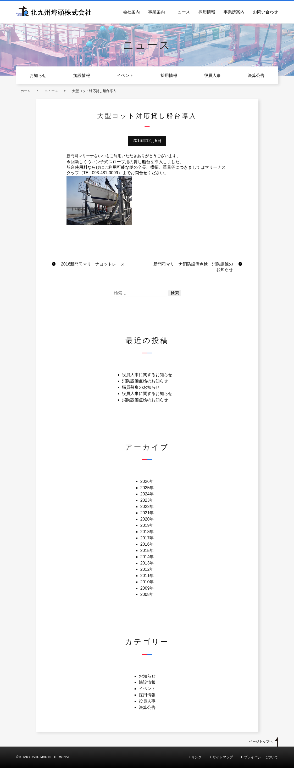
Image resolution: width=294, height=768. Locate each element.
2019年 (147, 525)
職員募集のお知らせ (141, 387)
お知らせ (38, 75)
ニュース (181, 12)
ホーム (25, 91)
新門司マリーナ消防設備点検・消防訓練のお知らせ (193, 267)
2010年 (147, 582)
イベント (125, 75)
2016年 (147, 544)
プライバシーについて (261, 757)
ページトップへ (261, 741)
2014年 (147, 557)
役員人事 (212, 75)
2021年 (147, 513)
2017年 (147, 538)
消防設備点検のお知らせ (145, 381)
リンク (196, 757)
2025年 (147, 487)
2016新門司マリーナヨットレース (93, 264)
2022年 (147, 506)
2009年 (147, 588)
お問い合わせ (265, 12)
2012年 (147, 569)
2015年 (147, 550)
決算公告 (256, 75)
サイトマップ (223, 757)
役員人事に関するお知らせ (147, 374)
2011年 (147, 575)
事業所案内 (234, 12)
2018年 (147, 531)
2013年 (147, 563)
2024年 (147, 494)
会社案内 (131, 12)
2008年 (147, 594)
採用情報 (206, 12)
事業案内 (156, 12)
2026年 (147, 481)
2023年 (147, 500)
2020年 (147, 519)
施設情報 (81, 75)
